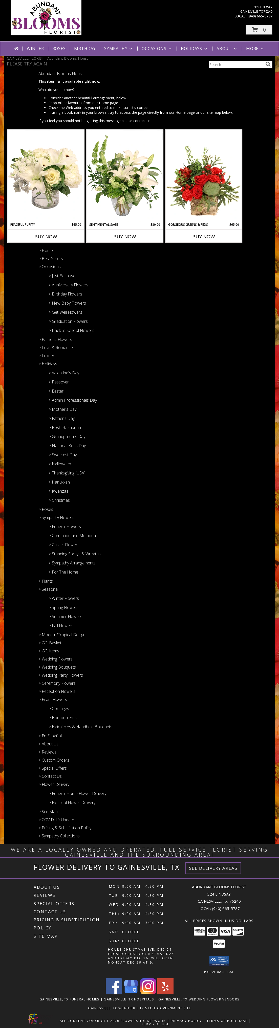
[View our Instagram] (148, 992)
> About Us (48, 744)
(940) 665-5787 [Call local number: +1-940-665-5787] (259, 16)
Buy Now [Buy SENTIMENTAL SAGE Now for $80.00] (124, 236)
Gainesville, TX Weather (111, 1008)
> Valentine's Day (64, 373)
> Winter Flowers (64, 598)
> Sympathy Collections (59, 836)
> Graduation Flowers (68, 321)
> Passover (59, 382)
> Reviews (47, 752)
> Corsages (59, 708)
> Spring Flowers (63, 607)
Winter (35, 48)
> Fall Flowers (61, 625)
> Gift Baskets (50, 643)
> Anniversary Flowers (68, 285)
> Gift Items (48, 651)
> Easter (56, 391)
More (255, 48)
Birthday (85, 48)
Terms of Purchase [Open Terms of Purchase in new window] (227, 1020)
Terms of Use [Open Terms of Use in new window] (155, 1023)
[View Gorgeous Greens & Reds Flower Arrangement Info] (204, 176)
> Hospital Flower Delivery (72, 802)
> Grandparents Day (67, 436)
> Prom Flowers (52, 699)
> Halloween (60, 464)
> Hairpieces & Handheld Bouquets (80, 726)
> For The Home (63, 572)
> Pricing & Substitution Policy (64, 828)
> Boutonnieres (63, 717)
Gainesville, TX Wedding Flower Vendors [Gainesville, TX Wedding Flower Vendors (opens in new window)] (199, 999)
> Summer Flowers (65, 616)
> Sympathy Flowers (56, 517)
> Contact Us (50, 776)
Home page (108, 102)
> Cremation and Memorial (73, 535)
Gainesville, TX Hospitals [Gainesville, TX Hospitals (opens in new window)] (129, 999)
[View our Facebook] (114, 992)
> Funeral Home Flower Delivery (77, 793)
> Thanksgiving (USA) (67, 473)
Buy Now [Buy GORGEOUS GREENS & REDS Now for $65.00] (203, 236)
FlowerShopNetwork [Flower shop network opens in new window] (143, 1020)
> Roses (45, 509)
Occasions (157, 48)
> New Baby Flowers (67, 303)
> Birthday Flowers (65, 294)
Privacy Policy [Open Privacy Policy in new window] (186, 1020)
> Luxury (46, 355)
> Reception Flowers (56, 691)
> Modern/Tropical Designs (63, 634)
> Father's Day (62, 418)
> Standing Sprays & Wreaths (75, 554)
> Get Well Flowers (65, 312)
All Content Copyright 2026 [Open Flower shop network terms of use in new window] (89, 1020)
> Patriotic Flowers (55, 339)
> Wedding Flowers (55, 659)
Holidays (194, 48)
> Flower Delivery (53, 784)
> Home (45, 250)
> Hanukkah (59, 482)
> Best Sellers (50, 258)
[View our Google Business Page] (131, 992)
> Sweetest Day (63, 455)
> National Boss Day (67, 445)
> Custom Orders (53, 760)
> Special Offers (52, 768)
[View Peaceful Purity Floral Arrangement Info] (46, 176)
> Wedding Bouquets (57, 667)
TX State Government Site (165, 1008)
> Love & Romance (55, 347)
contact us (142, 120)
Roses (59, 48)
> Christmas (59, 500)
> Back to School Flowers (71, 330)
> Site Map (48, 811)
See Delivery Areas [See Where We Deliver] (213, 868)
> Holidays (47, 364)
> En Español (50, 736)
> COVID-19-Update (56, 820)
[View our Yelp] (165, 992)
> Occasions (49, 266)
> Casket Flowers (64, 544)
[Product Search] (236, 64)
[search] (268, 64)
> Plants (45, 581)
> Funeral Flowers (65, 526)
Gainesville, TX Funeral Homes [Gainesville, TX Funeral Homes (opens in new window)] (69, 999)
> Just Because (62, 276)
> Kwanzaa (59, 491)
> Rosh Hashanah (65, 427)
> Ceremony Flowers (57, 683)
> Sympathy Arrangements (72, 563)
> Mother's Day (62, 409)
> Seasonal (48, 589)
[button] (259, 30)
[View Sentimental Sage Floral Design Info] (125, 176)
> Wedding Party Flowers (60, 675)
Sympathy (118, 48)
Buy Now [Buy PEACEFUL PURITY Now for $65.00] (45, 236)
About (227, 48)
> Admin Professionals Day (73, 400)
